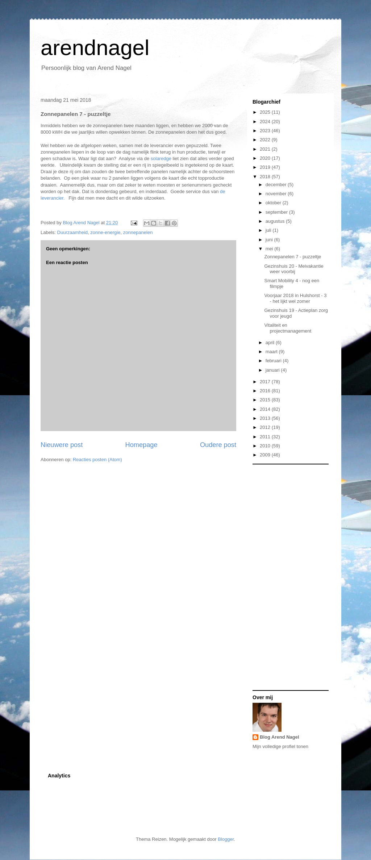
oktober (274, 202)
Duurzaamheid (72, 232)
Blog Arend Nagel (279, 737)
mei (270, 248)
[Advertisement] (281, 576)
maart (272, 351)
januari (273, 370)
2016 (266, 390)
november (277, 193)
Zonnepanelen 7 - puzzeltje (292, 256)
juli (269, 230)
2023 (266, 130)
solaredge (161, 158)
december (277, 184)
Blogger (226, 839)
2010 (266, 445)
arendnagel (95, 48)
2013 (266, 418)
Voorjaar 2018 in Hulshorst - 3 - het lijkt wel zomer (295, 298)
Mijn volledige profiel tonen (280, 746)
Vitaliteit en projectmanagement (287, 328)
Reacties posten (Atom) (97, 459)
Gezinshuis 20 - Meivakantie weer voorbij (293, 269)
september (277, 212)
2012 (266, 427)
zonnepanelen (138, 232)
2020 (266, 158)
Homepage (141, 444)
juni (270, 239)
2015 (266, 399)
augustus (276, 221)
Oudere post (218, 444)
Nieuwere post (62, 444)
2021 (266, 149)
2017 (266, 381)
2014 (266, 409)
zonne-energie (105, 232)
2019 (266, 167)
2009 (266, 455)
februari (274, 360)
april (271, 342)
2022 (266, 139)
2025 (266, 112)
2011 (266, 436)
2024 (266, 121)
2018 (266, 176)
